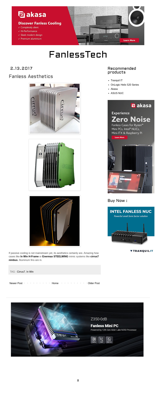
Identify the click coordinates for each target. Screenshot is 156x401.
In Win (30, 271)
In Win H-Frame (29, 256)
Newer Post (16, 283)
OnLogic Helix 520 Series (125, 84)
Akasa (114, 89)
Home (55, 283)
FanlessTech (78, 55)
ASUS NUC (117, 93)
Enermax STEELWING (55, 256)
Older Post (94, 283)
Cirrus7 (21, 271)
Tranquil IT (117, 80)
